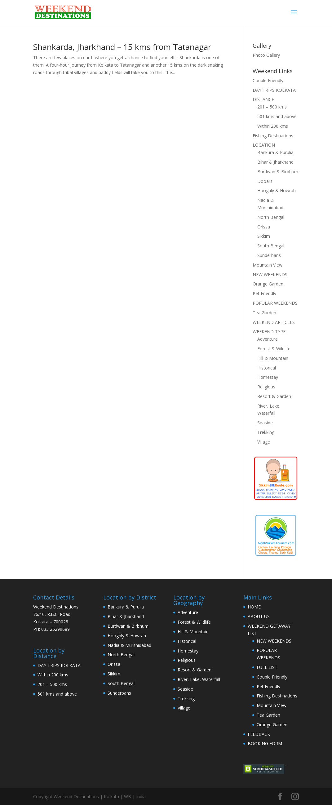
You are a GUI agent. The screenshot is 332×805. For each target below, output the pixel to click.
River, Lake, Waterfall (199, 679)
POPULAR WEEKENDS (275, 303)
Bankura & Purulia (275, 152)
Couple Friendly (268, 80)
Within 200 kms (272, 126)
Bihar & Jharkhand (275, 162)
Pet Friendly (264, 293)
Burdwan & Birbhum (277, 172)
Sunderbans (269, 255)
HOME (254, 607)
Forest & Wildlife (273, 349)
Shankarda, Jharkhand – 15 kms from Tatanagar (122, 46)
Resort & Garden (274, 396)
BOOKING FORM (265, 743)
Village (263, 442)
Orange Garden (268, 284)
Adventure (267, 339)
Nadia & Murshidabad (129, 645)
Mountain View (267, 265)
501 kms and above (277, 116)
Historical (266, 368)
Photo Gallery (266, 55)
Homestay (267, 377)
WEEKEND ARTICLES (274, 322)
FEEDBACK (259, 734)
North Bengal (270, 217)
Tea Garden (264, 313)
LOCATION (264, 145)
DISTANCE (263, 99)
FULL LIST (267, 667)
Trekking (265, 432)
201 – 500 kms (272, 107)
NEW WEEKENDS (270, 274)
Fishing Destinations (273, 136)
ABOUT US (259, 616)
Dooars (264, 181)
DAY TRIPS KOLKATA (274, 90)
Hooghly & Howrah (276, 190)
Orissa (263, 227)
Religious (266, 387)
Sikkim (263, 236)
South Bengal (270, 246)
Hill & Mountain (272, 358)
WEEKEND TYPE (269, 331)
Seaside (265, 423)
